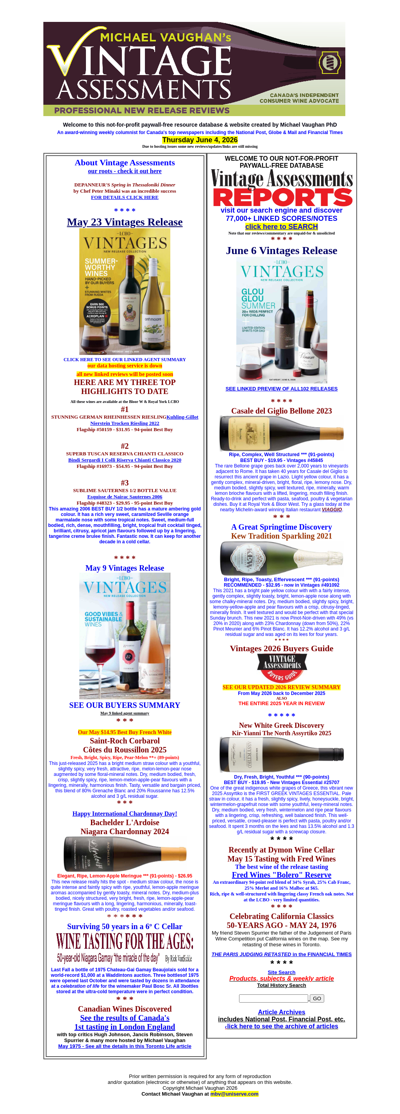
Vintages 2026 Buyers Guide (281, 648)
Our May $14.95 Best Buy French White (125, 732)
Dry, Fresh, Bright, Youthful (264, 777)
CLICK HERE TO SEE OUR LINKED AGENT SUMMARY (125, 359)
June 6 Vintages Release (281, 250)
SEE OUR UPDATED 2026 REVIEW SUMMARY (282, 687)
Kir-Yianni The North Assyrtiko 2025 (282, 733)
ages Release (143, 568)
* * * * (125, 211)
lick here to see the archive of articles (282, 1026)
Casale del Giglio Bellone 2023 (281, 411)
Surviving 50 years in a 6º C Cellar (124, 926)
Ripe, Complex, (246, 454)
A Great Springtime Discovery (281, 527)
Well (269, 454)
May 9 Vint (104, 568)
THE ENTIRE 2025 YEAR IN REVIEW (282, 703)
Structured (287, 454)
